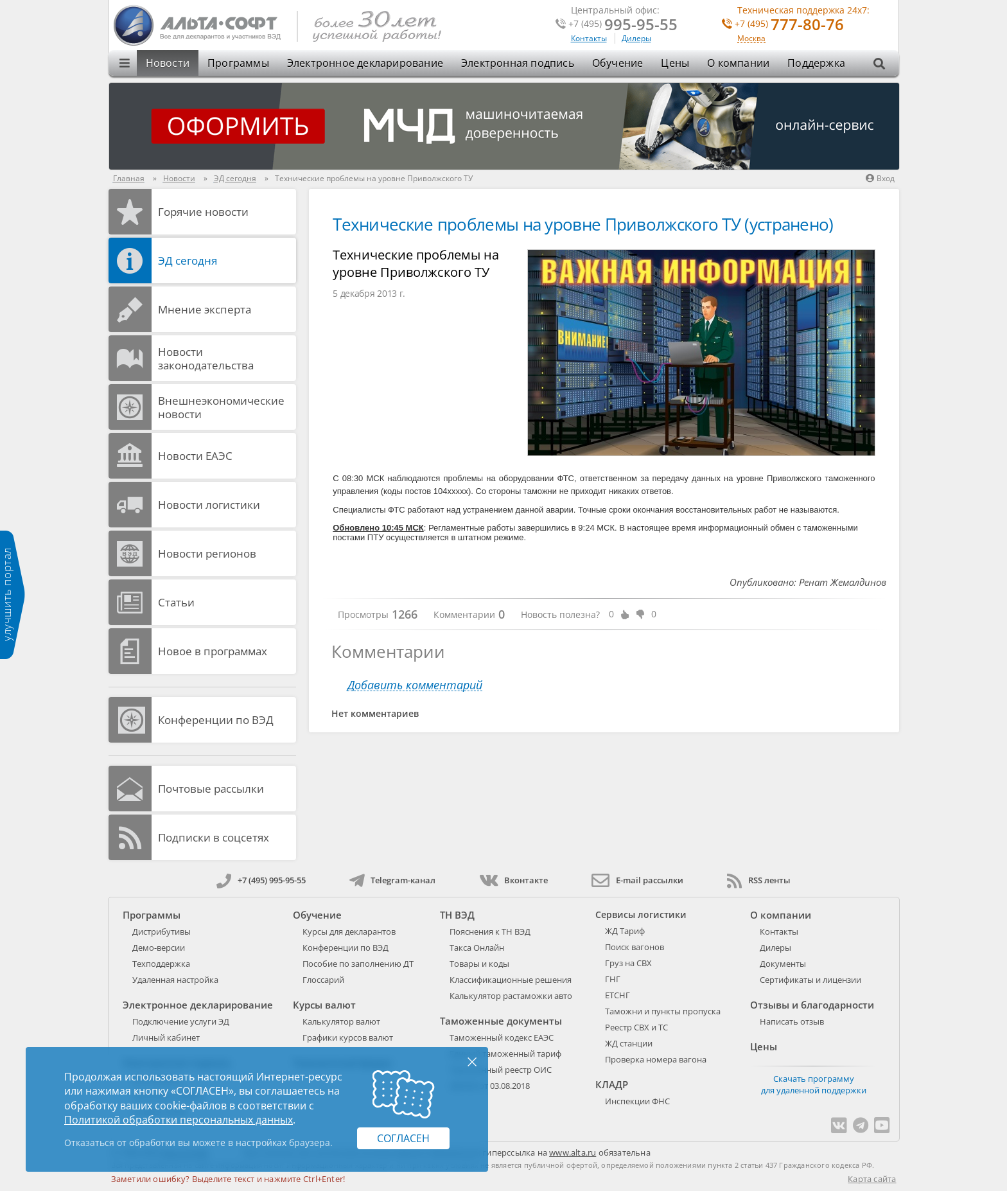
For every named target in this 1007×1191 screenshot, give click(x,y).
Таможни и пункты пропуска (663, 1011)
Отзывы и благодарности (812, 1004)
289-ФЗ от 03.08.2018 (490, 1085)
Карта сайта (872, 1179)
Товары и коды (479, 963)
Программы (238, 63)
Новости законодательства (206, 358)
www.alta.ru (572, 1152)
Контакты (589, 38)
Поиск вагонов (634, 947)
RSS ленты (759, 880)
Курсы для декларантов (349, 931)
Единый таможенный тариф (505, 1053)
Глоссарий (323, 979)
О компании (738, 63)
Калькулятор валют (341, 1021)
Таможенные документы (501, 1020)
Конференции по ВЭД (216, 719)
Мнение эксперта (204, 309)
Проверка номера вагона (655, 1059)
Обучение (618, 63)
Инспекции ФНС (637, 1101)
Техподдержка (161, 963)
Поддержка (816, 63)
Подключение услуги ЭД (180, 1021)
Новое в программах (212, 651)
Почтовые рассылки (211, 788)
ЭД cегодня (187, 260)
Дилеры (636, 38)
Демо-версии (158, 947)
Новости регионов (207, 553)
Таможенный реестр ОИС (501, 1069)
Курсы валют (324, 1004)
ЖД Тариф (625, 931)
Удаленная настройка (175, 979)
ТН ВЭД (457, 914)
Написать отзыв (792, 1021)
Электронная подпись (517, 63)
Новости (167, 63)
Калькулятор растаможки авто (511, 995)
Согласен (403, 1138)
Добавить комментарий (414, 685)
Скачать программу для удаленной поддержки (813, 1084)
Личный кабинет (166, 1037)
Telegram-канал (392, 880)
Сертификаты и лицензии (810, 979)
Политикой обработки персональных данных (178, 1120)
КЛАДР (611, 1084)
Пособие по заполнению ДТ (358, 963)
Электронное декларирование (365, 63)
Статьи (176, 602)
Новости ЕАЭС (195, 455)
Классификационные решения (511, 979)
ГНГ (612, 979)
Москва (751, 39)
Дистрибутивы (161, 931)
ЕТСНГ (617, 995)
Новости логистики (209, 504)
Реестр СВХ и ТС (636, 1027)
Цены (675, 63)
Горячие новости (203, 211)
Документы (783, 963)
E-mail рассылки (637, 880)
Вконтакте (513, 880)
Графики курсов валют (347, 1037)
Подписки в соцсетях (213, 837)
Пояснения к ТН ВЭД (490, 931)
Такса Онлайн (477, 947)
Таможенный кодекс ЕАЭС (502, 1037)
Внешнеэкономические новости (221, 407)
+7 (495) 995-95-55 (261, 880)
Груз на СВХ (628, 963)
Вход (880, 178)
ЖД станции (628, 1043)
